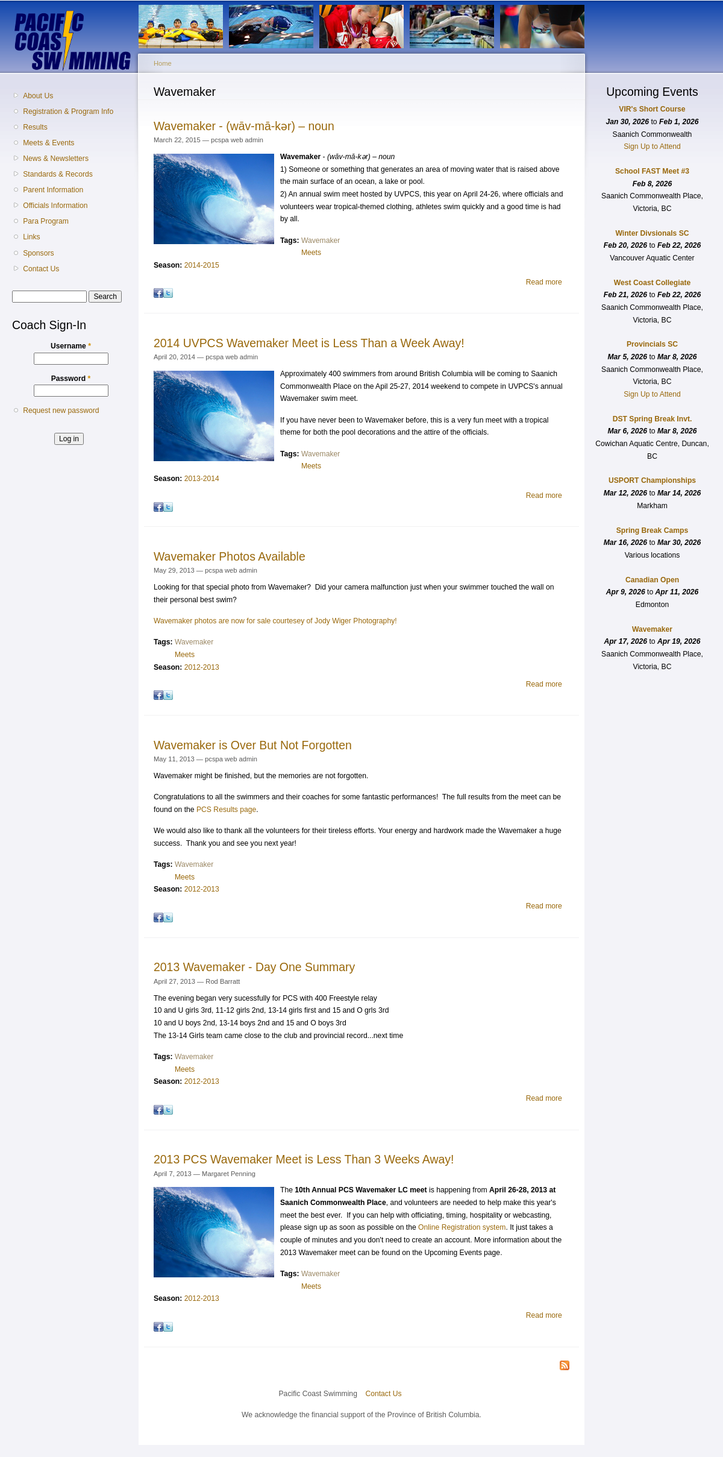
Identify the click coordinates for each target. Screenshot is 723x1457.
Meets (311, 252)
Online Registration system (461, 1227)
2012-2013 (201, 667)
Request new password (61, 410)
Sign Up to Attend (652, 146)
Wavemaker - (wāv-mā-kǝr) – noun (244, 126)
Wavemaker (320, 240)
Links (31, 237)
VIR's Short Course (652, 109)
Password (71, 378)
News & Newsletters (56, 158)
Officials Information (55, 205)
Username (71, 346)
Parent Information (53, 190)
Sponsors (38, 253)
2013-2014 (201, 478)
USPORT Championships (652, 480)
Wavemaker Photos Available (229, 556)
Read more (544, 282)
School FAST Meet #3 (652, 171)
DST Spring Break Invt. (652, 419)
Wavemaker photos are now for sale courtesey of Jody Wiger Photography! (275, 621)
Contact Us (41, 269)
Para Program (46, 221)
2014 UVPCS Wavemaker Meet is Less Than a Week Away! (309, 343)
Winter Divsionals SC (652, 233)
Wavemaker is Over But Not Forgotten (253, 745)
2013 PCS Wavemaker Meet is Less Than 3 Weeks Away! (304, 1159)
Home (163, 63)
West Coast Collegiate (652, 282)
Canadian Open (652, 580)
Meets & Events (48, 143)
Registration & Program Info (68, 111)
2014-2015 (201, 265)
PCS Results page (226, 809)
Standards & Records (58, 174)
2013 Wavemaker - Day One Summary (254, 967)
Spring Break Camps (652, 530)
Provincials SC (652, 344)
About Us (38, 96)
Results (35, 127)
